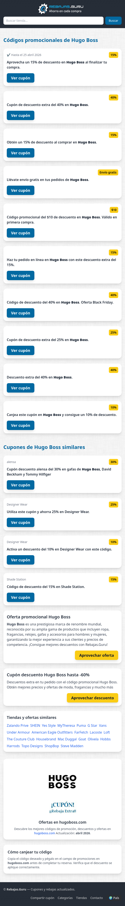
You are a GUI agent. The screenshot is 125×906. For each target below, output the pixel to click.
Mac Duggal (67, 739)
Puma (81, 725)
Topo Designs (32, 746)
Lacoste (96, 732)
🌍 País (114, 898)
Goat (82, 739)
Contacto (96, 898)
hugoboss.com (44, 833)
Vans (103, 725)
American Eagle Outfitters (52, 732)
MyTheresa (66, 725)
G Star (92, 725)
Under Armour (18, 732)
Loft (107, 732)
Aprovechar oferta (96, 655)
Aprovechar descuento (92, 697)
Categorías (65, 898)
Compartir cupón (42, 898)
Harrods (13, 746)
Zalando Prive (17, 725)
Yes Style (49, 725)
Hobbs (105, 739)
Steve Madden (72, 746)
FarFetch (81, 732)
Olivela (93, 739)
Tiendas (81, 898)
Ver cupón (20, 77)
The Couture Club (21, 739)
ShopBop (52, 746)
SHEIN (35, 725)
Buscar (113, 21)
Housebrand (46, 739)
